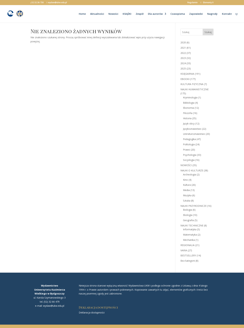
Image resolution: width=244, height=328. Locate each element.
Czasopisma (177, 14)
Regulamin (192, 3)
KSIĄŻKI (127, 14)
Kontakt (227, 14)
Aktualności (97, 14)
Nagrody (212, 14)
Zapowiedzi (196, 14)
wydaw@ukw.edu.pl (53, 305)
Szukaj (208, 32)
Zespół (140, 14)
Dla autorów (155, 14)
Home (82, 14)
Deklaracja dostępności (92, 312)
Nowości (113, 14)
